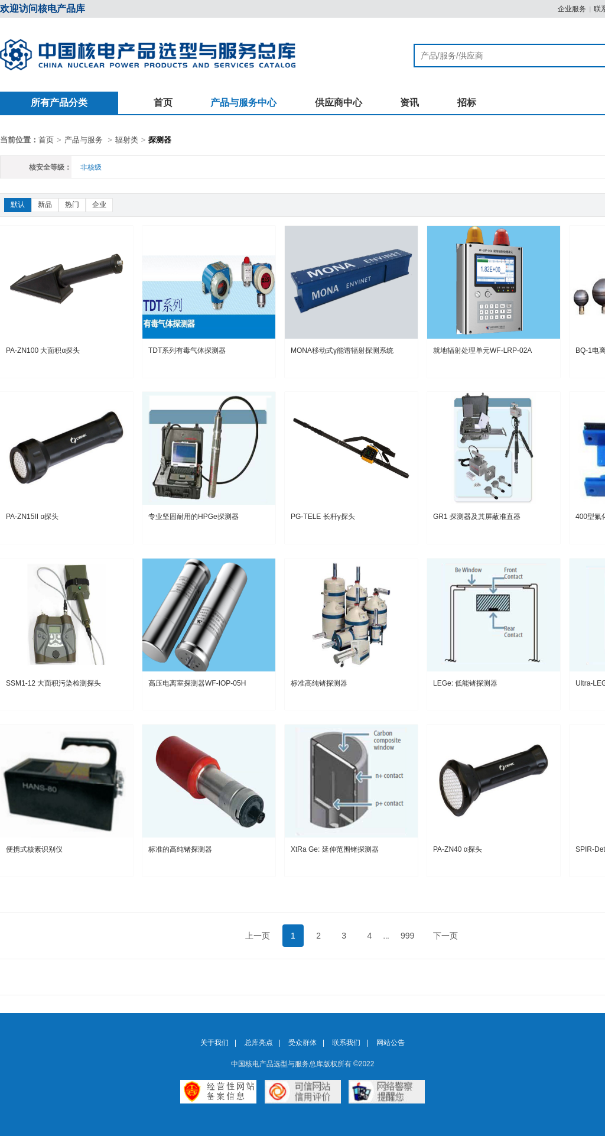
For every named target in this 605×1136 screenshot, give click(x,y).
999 (407, 935)
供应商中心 (338, 103)
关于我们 (214, 1042)
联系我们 (346, 1042)
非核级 (91, 167)
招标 (466, 103)
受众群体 (302, 1042)
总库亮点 (259, 1042)
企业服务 (572, 9)
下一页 (445, 935)
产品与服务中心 (243, 103)
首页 (163, 103)
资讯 (409, 103)
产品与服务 (83, 139)
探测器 (159, 139)
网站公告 (390, 1042)
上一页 (257, 935)
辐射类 (126, 139)
